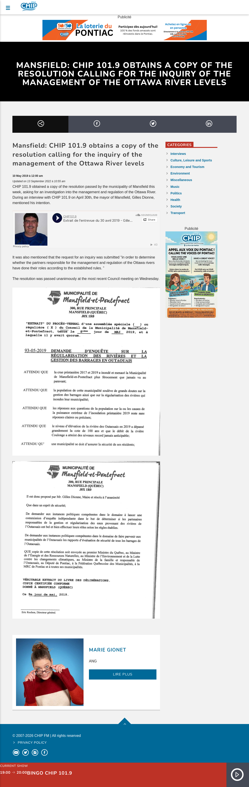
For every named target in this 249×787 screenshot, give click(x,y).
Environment (180, 173)
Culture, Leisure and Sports (191, 160)
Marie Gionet (107, 650)
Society (176, 206)
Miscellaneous (181, 180)
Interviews (178, 154)
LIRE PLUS (123, 674)
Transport (177, 213)
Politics (176, 193)
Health (175, 200)
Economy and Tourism (187, 167)
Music (174, 187)
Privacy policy (32, 742)
